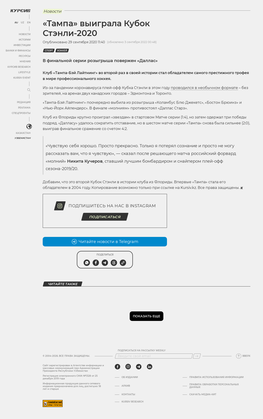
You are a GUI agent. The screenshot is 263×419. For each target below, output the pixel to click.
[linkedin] (149, 366)
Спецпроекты (21, 113)
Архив (126, 386)
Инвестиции (22, 45)
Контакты (128, 394)
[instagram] (128, 366)
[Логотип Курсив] (20, 10)
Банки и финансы (18, 50)
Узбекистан (22, 138)
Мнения (25, 61)
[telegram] (138, 366)
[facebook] (117, 366)
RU (16, 22)
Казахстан (23, 133)
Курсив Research (19, 66)
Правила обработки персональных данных (214, 386)
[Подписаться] (196, 356)
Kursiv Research (132, 401)
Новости (25, 34)
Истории (25, 39)
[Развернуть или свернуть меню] (29, 90)
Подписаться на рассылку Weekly (142, 350)
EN (29, 22)
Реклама (24, 107)
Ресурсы (25, 56)
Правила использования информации (216, 377)
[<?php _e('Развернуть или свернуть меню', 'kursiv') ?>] (29, 127)
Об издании (130, 377)
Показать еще (146, 316)
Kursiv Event (22, 77)
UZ (22, 22)
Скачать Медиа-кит (202, 394)
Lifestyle (24, 72)
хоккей (62, 50)
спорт (49, 50)
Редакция (24, 102)
